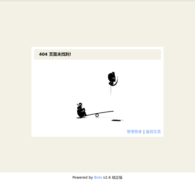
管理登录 (134, 131)
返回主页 (153, 131)
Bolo (98, 177)
